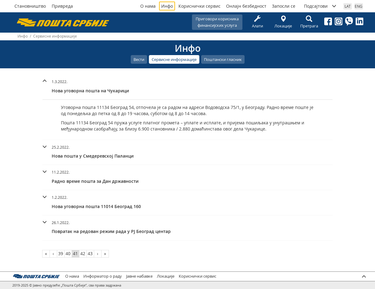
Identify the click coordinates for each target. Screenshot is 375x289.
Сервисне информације (174, 59)
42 (82, 253)
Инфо (167, 6)
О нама (148, 6)
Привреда (62, 6)
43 (90, 253)
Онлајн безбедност (246, 6)
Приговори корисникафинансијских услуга (217, 22)
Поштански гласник (223, 59)
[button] (187, 85)
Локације (283, 22)
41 (75, 253)
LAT (348, 6)
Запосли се (283, 6)
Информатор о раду (102, 276)
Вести (139, 59)
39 (60, 253)
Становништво (30, 6)
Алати (257, 22)
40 (68, 253)
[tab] (187, 87)
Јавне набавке (139, 276)
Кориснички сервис (199, 6)
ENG (358, 6)
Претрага (309, 22)
